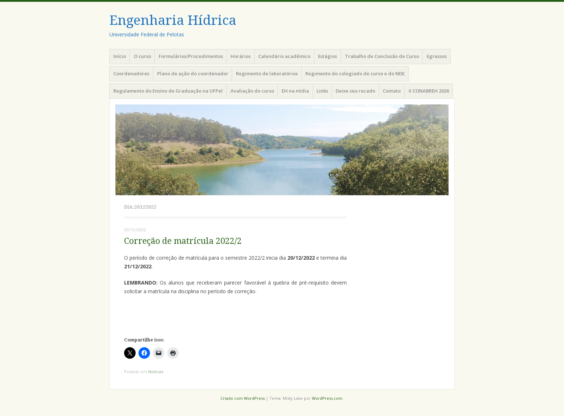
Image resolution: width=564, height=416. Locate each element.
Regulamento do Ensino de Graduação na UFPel (168, 91)
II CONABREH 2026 (429, 91)
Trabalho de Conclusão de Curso (382, 56)
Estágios (327, 56)
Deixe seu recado (355, 91)
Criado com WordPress (242, 398)
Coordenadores (131, 73)
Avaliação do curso (252, 91)
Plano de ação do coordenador (192, 73)
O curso (142, 56)
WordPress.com (327, 398)
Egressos (437, 56)
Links (322, 91)
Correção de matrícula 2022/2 (183, 241)
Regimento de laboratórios (267, 73)
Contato (392, 91)
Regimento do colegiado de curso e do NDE (355, 73)
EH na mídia (295, 91)
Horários (241, 56)
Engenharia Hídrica (172, 20)
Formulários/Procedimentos (191, 56)
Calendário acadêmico (284, 56)
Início (119, 56)
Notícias (155, 371)
